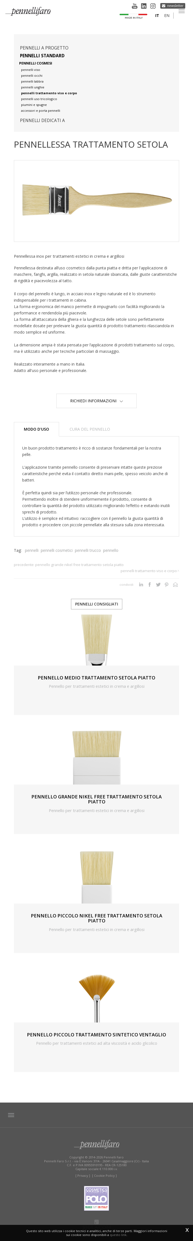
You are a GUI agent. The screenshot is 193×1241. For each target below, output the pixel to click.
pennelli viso (30, 70)
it (157, 15)
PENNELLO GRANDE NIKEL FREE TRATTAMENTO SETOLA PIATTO (79, 564)
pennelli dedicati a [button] (42, 120)
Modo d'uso (36, 429)
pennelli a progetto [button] (44, 48)
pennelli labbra (32, 81)
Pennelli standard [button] (42, 56)
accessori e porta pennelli (40, 110)
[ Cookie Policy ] (104, 1175)
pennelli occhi (31, 75)
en (166, 15)
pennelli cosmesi (35, 63)
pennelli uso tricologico (39, 99)
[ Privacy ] (82, 1175)
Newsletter (175, 5)
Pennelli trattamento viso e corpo (149, 570)
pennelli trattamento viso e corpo (49, 93)
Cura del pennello (90, 429)
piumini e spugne (34, 105)
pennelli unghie (32, 87)
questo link (118, 1235)
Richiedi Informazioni (96, 400)
